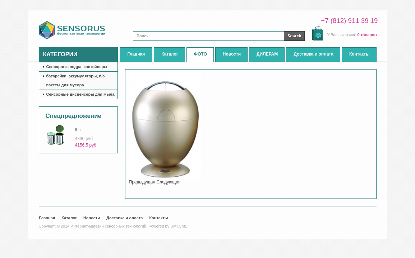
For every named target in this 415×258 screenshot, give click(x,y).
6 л (78, 130)
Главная (47, 218)
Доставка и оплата (124, 218)
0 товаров (367, 35)
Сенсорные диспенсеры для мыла (80, 94)
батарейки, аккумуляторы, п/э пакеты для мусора (75, 80)
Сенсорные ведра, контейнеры (76, 66)
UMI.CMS (179, 226)
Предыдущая (142, 182)
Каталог (69, 218)
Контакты (158, 218)
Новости (91, 218)
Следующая (168, 182)
